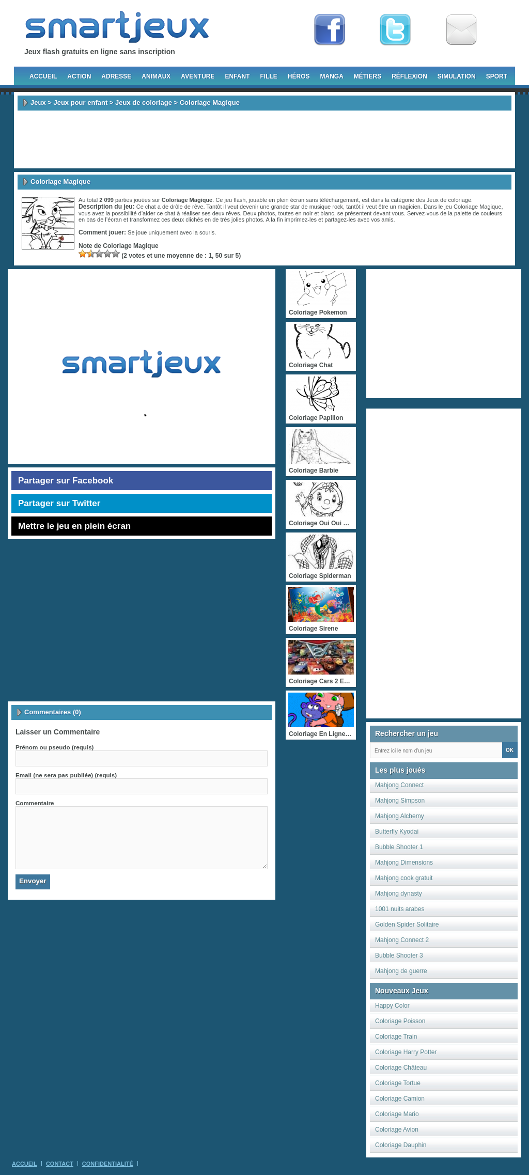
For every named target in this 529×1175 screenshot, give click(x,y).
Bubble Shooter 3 (399, 955)
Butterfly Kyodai (396, 831)
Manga (332, 76)
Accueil (43, 76)
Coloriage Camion (400, 1098)
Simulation (457, 76)
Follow (395, 29)
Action (79, 76)
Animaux (156, 76)
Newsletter (461, 29)
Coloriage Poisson (400, 1021)
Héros (299, 76)
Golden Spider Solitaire (407, 924)
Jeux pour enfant (80, 102)
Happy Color (392, 1005)
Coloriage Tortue (398, 1083)
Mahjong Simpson (400, 800)
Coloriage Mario (397, 1114)
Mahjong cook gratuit (403, 878)
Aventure (197, 76)
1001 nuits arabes (399, 909)
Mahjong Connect (399, 785)
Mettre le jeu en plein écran (74, 526)
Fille (268, 76)
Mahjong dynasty (398, 893)
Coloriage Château (401, 1067)
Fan (329, 29)
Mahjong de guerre (401, 971)
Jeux (38, 102)
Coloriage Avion (396, 1129)
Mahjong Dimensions (404, 862)
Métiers (367, 76)
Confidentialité (107, 1163)
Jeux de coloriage (143, 102)
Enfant (237, 76)
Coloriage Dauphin (400, 1145)
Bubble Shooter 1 (399, 847)
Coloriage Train (396, 1036)
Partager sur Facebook (65, 480)
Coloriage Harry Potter (406, 1052)
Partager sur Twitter (59, 503)
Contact (59, 1164)
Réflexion (409, 76)
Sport (496, 76)
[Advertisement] (264, 139)
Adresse (116, 76)
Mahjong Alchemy (399, 816)
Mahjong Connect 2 (402, 940)
